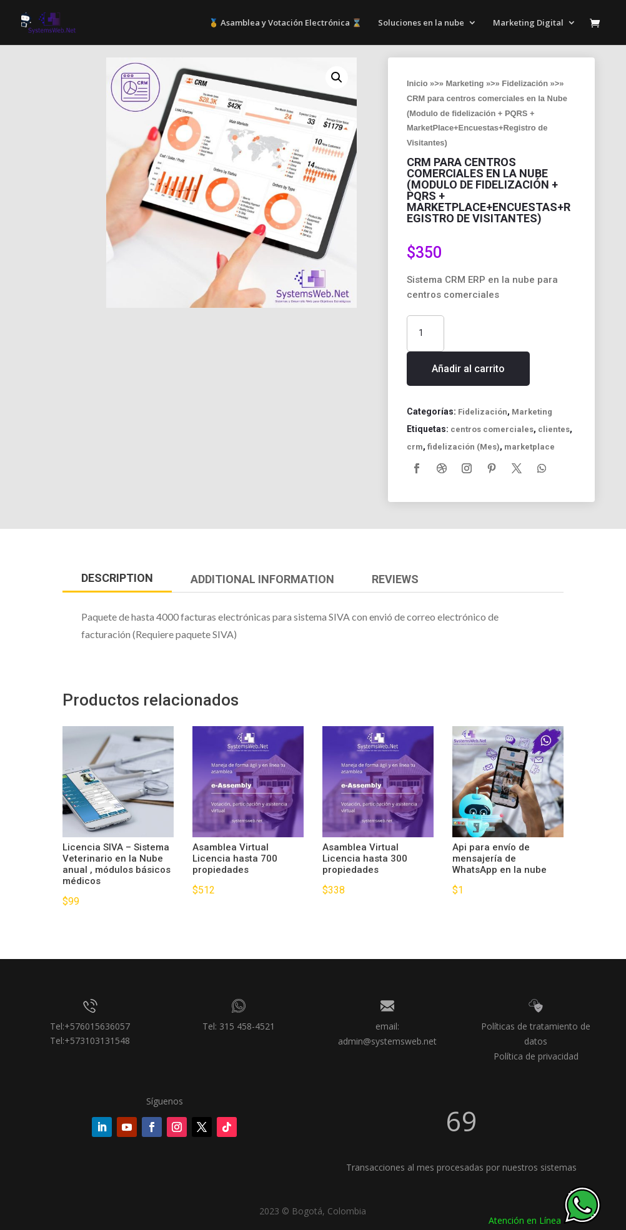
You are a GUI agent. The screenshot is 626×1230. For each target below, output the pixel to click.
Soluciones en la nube (421, 23)
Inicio (417, 83)
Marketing (465, 83)
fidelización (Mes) (463, 446)
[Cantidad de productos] (425, 333)
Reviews (395, 579)
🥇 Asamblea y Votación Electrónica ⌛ (285, 23)
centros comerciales (492, 429)
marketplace (529, 446)
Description (117, 577)
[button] (336, 77)
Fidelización (525, 83)
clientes (554, 429)
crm (415, 446)
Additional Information (262, 579)
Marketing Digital (528, 23)
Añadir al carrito (468, 369)
